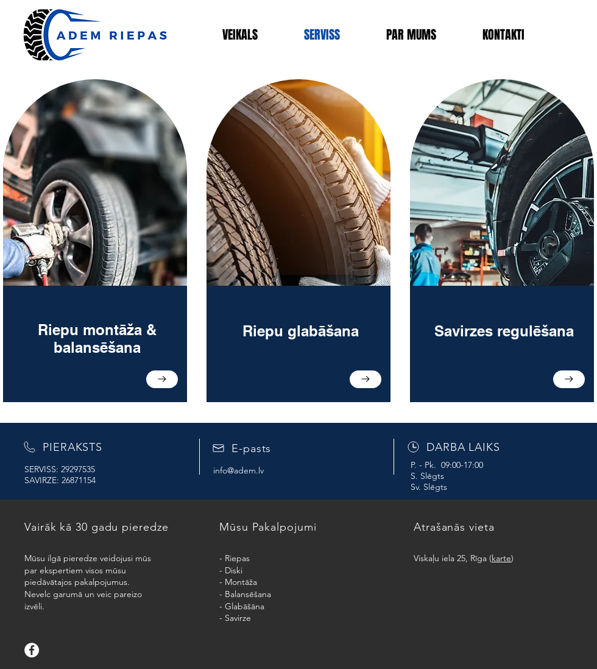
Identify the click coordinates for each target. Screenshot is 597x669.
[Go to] (162, 379)
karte (501, 558)
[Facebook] (31, 650)
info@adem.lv (238, 470)
